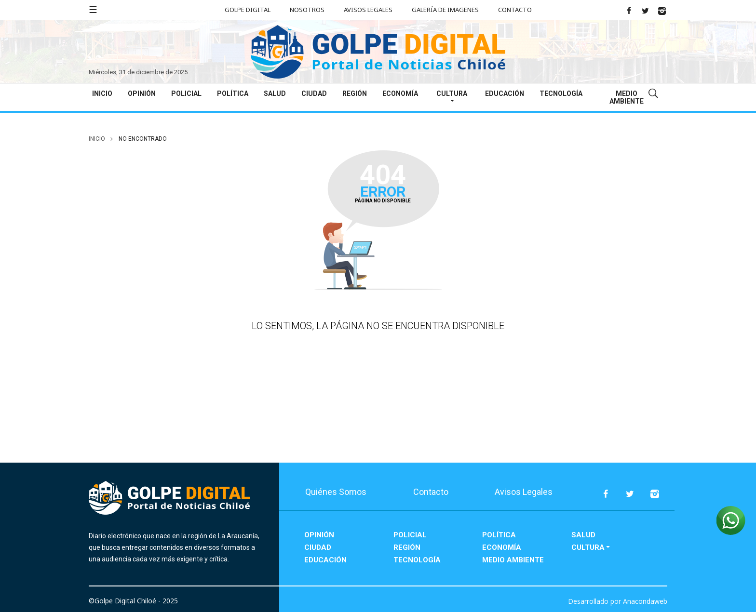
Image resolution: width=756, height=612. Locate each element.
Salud (275, 93)
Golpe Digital (247, 9)
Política (232, 93)
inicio (97, 138)
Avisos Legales (368, 9)
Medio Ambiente (626, 97)
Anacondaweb (645, 601)
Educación (504, 93)
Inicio (102, 93)
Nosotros (307, 9)
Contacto (515, 9)
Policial (186, 93)
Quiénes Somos (335, 492)
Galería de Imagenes (445, 9)
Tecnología (561, 93)
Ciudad (314, 93)
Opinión (142, 93)
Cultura (451, 93)
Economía (400, 93)
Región (354, 93)
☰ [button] (93, 9)
